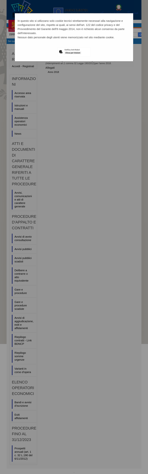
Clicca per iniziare (72, 53)
